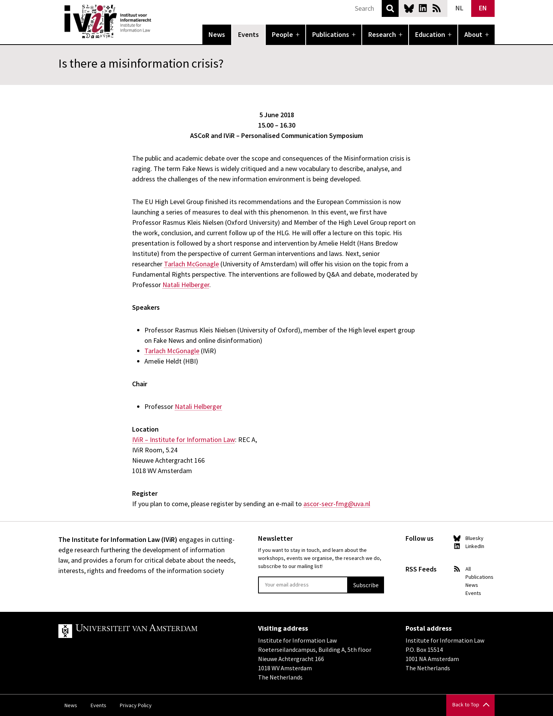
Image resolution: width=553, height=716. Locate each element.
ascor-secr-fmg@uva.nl (336, 503)
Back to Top (465, 704)
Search (390, 8)
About (473, 34)
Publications (330, 34)
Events (248, 34)
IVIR (157, 21)
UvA (147, 631)
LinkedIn (422, 8)
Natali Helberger (185, 284)
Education (430, 34)
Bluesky (409, 8)
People (282, 34)
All (468, 568)
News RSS (436, 8)
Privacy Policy (136, 705)
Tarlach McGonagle (191, 263)
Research (382, 34)
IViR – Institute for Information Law (183, 439)
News (217, 34)
